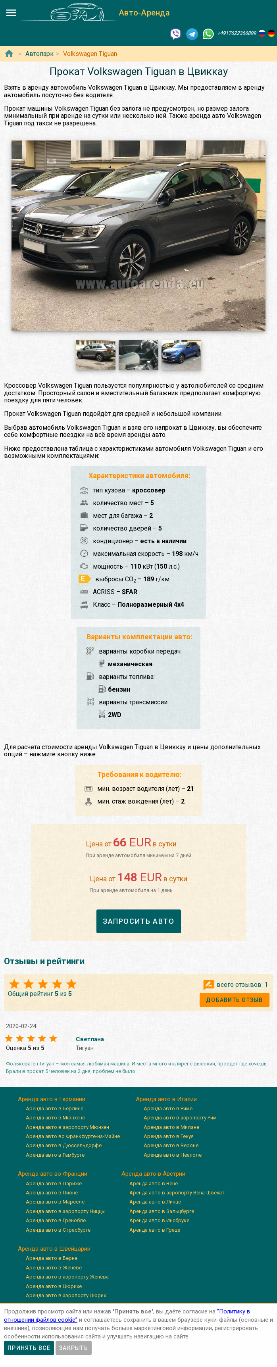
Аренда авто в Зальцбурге (161, 1211)
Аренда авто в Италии (166, 1099)
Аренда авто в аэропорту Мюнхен (67, 1127)
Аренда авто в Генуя (169, 1136)
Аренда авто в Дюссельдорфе (64, 1145)
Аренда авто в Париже (54, 1183)
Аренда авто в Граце (154, 1230)
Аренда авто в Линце (155, 1202)
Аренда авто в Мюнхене (55, 1118)
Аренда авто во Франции (52, 1173)
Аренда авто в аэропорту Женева (67, 1277)
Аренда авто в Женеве (54, 1268)
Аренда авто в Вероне (171, 1145)
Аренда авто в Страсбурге (58, 1230)
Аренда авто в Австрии (153, 1173)
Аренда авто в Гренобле (56, 1220)
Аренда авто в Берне (51, 1258)
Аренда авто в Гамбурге (55, 1155)
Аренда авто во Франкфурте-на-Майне (73, 1136)
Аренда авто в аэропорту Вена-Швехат (177, 1193)
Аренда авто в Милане (171, 1127)
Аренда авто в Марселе (55, 1202)
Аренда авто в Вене (153, 1183)
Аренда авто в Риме (168, 1108)
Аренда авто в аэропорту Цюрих (66, 1295)
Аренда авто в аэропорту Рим (180, 1118)
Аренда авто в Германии (51, 1099)
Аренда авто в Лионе (52, 1193)
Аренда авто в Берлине (54, 1108)
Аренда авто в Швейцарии (54, 1248)
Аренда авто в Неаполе (173, 1155)
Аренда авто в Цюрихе (54, 1286)
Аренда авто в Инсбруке (159, 1220)
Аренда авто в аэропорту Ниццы (66, 1211)
